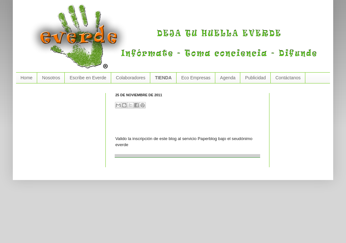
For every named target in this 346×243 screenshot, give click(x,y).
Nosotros (51, 77)
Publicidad (255, 77)
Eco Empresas (195, 77)
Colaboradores (130, 77)
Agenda (227, 77)
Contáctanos (288, 77)
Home (26, 77)
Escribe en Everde (88, 77)
